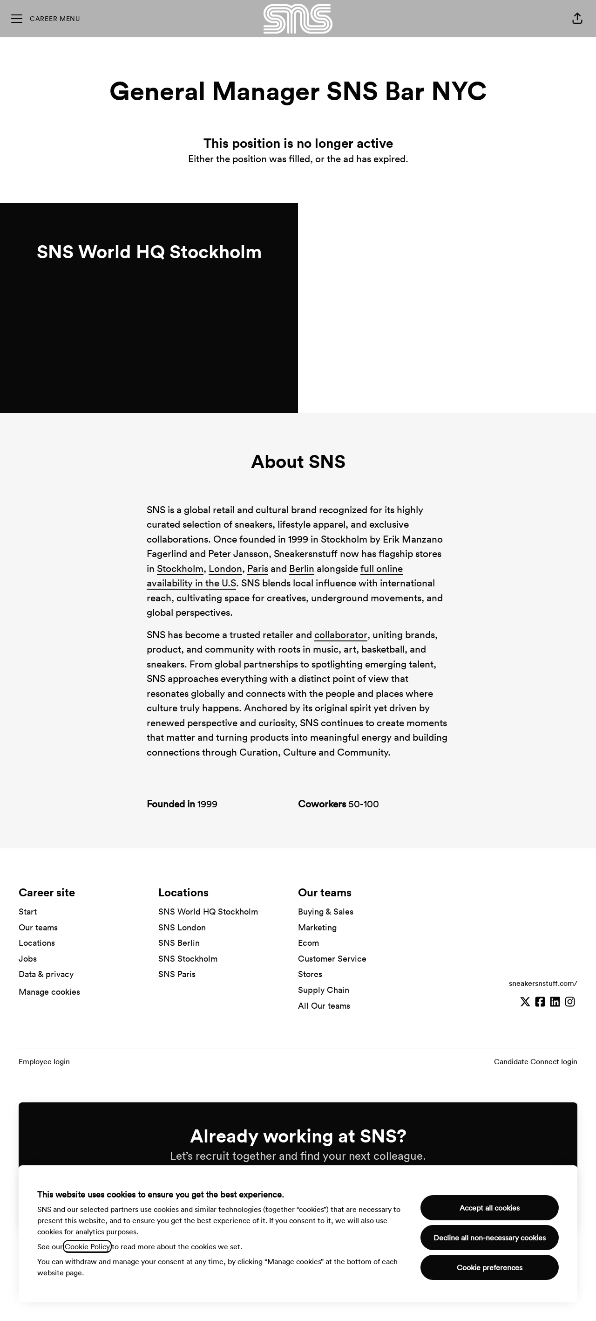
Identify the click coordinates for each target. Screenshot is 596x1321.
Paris (257, 568)
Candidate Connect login (535, 1061)
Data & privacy (46, 974)
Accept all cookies (490, 1207)
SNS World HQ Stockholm (208, 911)
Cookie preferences (489, 1267)
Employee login (44, 1061)
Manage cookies (49, 991)
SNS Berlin (179, 942)
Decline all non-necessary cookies (489, 1237)
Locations (37, 942)
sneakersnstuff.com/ (543, 983)
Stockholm (180, 568)
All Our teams (324, 1005)
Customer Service (332, 958)
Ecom (308, 942)
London (225, 568)
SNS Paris (177, 974)
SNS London (182, 927)
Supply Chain (323, 989)
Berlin (301, 568)
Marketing (317, 927)
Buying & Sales (325, 911)
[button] (577, 19)
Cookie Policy (87, 1246)
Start (28, 911)
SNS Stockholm (187, 958)
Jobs (28, 958)
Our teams (38, 927)
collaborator (340, 634)
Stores (310, 974)
